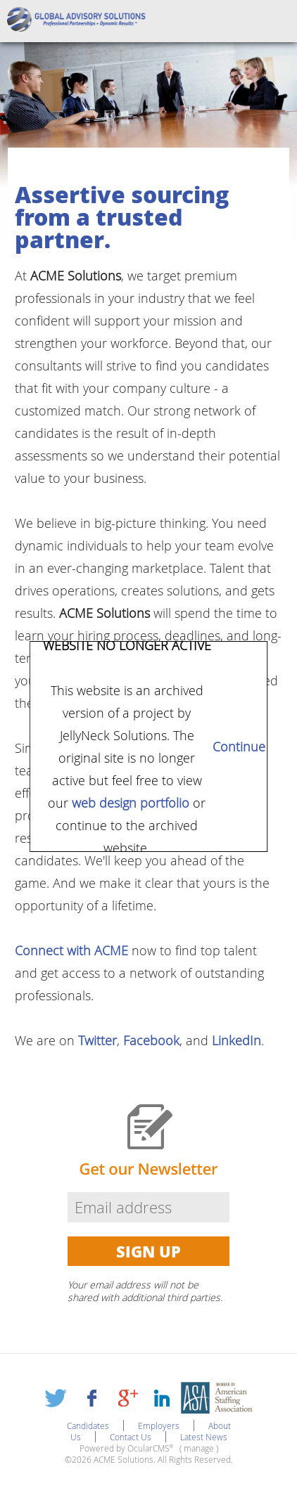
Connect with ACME (71, 950)
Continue (239, 746)
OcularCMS (150, 1448)
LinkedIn (236, 1040)
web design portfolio (130, 802)
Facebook (151, 1040)
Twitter (97, 1040)
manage (199, 1448)
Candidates (88, 1425)
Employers (158, 1425)
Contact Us (130, 1436)
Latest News (203, 1436)
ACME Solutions (81, 21)
